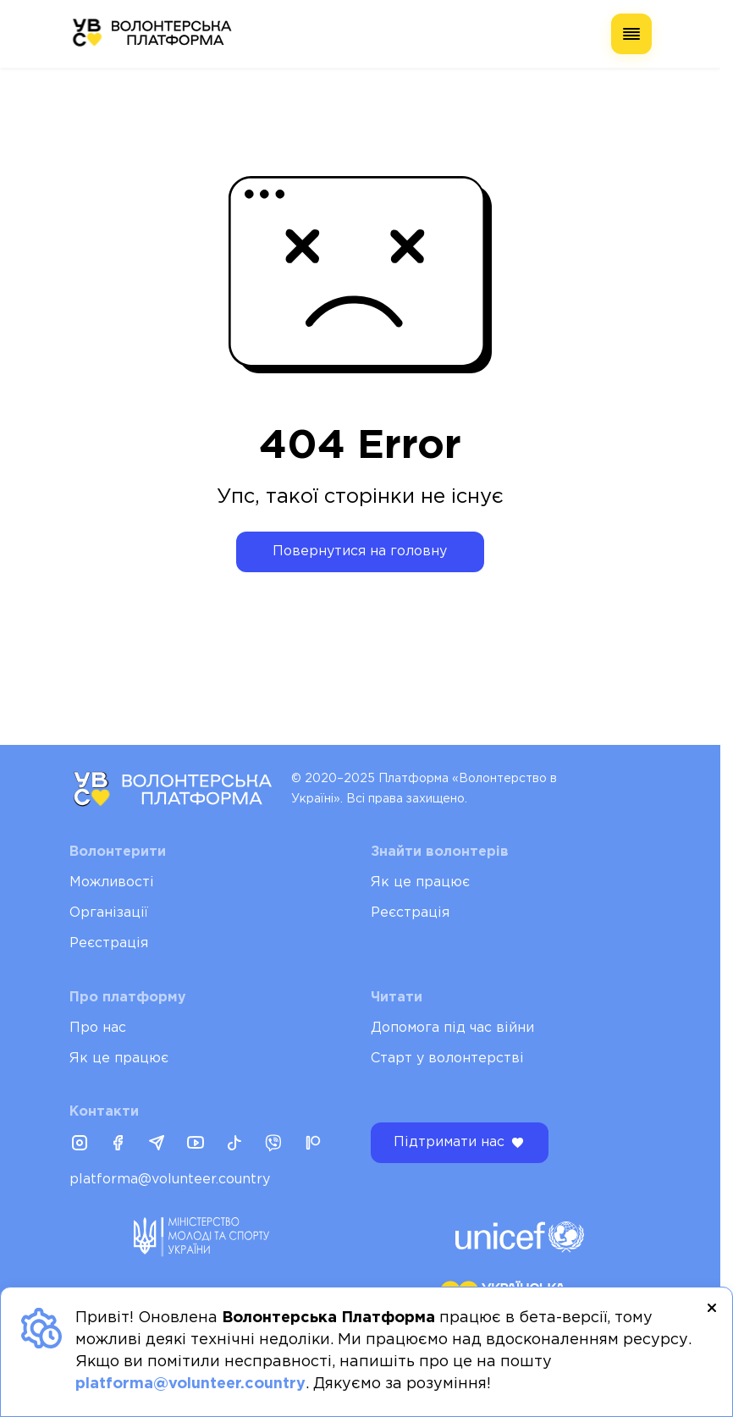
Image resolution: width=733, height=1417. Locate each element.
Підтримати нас (460, 1143)
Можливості (111, 882)
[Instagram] (79, 1144)
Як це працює (420, 882)
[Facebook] (117, 1144)
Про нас (97, 1028)
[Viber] (273, 1144)
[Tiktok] (234, 1144)
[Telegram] (156, 1144)
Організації (108, 913)
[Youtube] (195, 1144)
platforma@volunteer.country (169, 1179)
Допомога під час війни (452, 1028)
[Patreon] (312, 1144)
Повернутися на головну (360, 551)
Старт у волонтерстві (447, 1058)
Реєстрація (108, 943)
